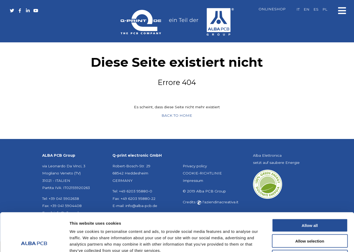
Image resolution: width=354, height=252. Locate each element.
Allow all (310, 187)
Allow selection (309, 202)
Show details (278, 241)
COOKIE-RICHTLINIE (202, 173)
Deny (310, 218)
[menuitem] (298, 9)
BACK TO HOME (176, 115)
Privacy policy (195, 166)
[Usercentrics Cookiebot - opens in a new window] (34, 242)
